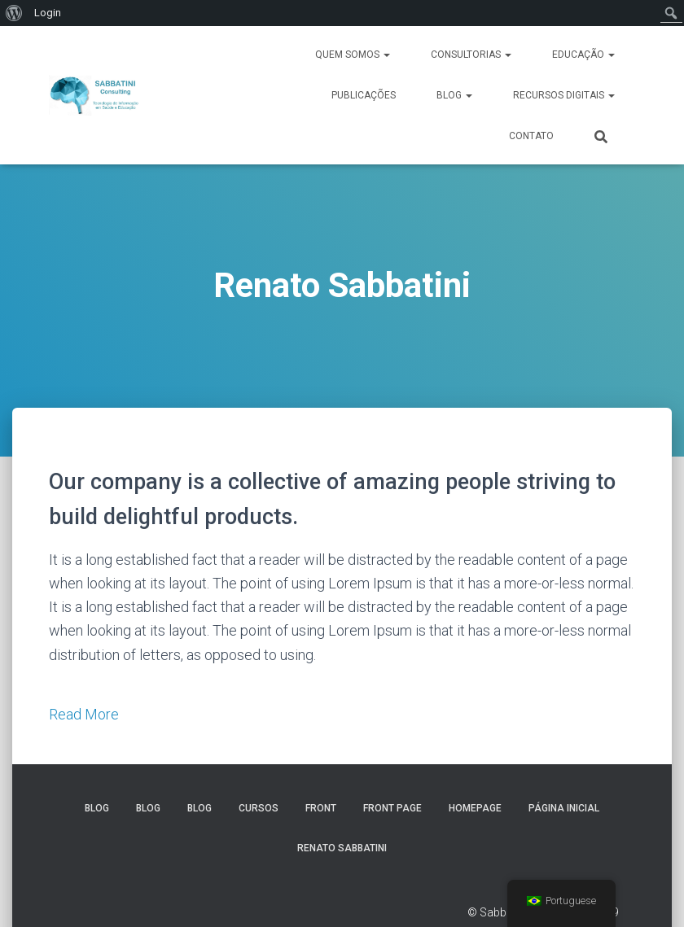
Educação (583, 54)
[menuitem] (14, 13)
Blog (454, 95)
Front (320, 808)
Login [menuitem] (47, 13)
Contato (531, 136)
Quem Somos (352, 54)
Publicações (363, 95)
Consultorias (471, 54)
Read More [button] (84, 714)
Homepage (475, 808)
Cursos (258, 808)
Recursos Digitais (564, 95)
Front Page (392, 808)
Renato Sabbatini (342, 848)
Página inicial (563, 808)
